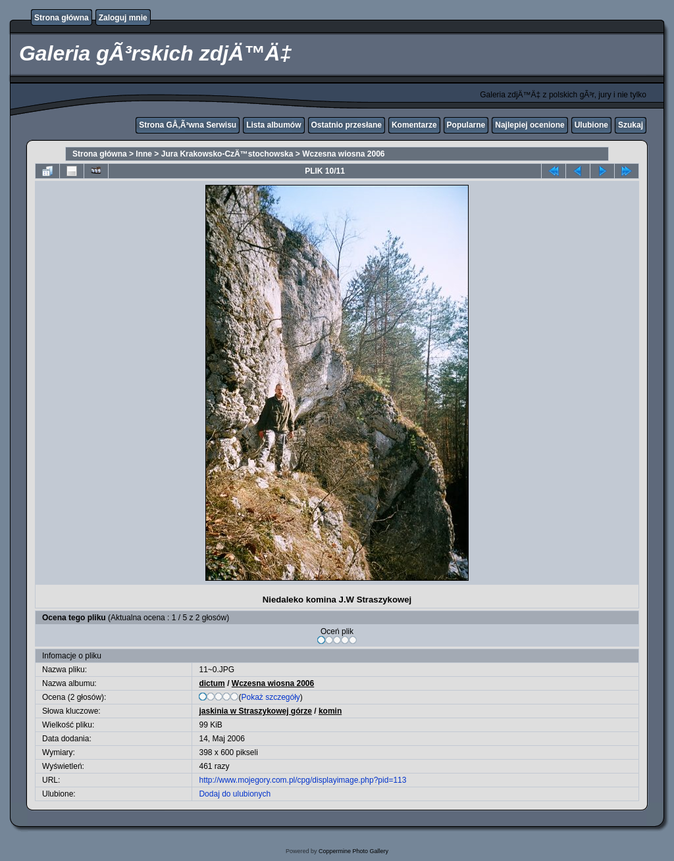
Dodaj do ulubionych (235, 794)
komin (330, 711)
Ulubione (591, 125)
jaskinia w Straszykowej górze (255, 711)
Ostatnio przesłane (346, 125)
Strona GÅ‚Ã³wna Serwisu (187, 125)
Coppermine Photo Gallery (353, 851)
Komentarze (414, 125)
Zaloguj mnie (123, 17)
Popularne (466, 125)
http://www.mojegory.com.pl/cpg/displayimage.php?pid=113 (302, 780)
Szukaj (630, 125)
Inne (144, 154)
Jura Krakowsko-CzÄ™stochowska (227, 154)
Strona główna (61, 17)
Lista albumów (273, 125)
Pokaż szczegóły (270, 697)
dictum (211, 683)
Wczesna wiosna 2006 (343, 154)
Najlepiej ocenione (529, 125)
